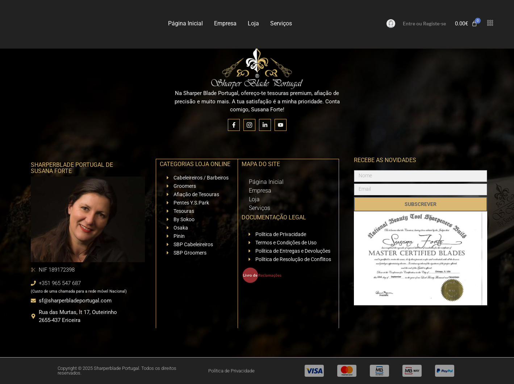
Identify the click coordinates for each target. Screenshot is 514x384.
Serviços (281, 23)
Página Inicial (185, 23)
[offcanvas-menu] (490, 23)
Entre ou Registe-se (424, 23)
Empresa (225, 23)
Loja (253, 23)
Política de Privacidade (231, 370)
